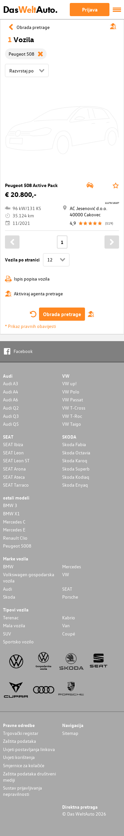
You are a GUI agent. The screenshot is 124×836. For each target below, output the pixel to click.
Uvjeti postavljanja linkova (29, 749)
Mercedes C (14, 522)
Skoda (9, 597)
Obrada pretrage (62, 314)
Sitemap (70, 733)
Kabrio (68, 617)
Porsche (70, 597)
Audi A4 (10, 392)
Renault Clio (15, 538)
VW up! (69, 383)
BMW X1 (11, 513)
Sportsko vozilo (18, 641)
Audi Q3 (11, 416)
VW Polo (70, 392)
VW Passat (72, 399)
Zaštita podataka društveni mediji (29, 776)
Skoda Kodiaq (75, 477)
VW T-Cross (73, 408)
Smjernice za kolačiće (23, 765)
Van (66, 625)
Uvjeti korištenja (19, 757)
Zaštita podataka (19, 741)
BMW (8, 566)
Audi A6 (10, 399)
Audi (7, 589)
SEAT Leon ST (16, 460)
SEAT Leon (13, 452)
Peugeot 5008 (17, 546)
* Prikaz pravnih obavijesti (30, 326)
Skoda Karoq (74, 460)
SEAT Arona (14, 469)
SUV (7, 634)
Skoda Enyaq (75, 485)
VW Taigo (71, 424)
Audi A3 (10, 383)
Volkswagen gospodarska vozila (28, 577)
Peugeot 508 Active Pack (31, 185)
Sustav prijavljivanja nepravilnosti (22, 791)
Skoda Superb (76, 469)
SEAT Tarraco (16, 485)
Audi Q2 (11, 408)
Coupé (68, 634)
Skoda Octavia (76, 452)
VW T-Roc (72, 416)
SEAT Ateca (14, 477)
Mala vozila (14, 625)
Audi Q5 (11, 424)
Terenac (11, 617)
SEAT (67, 589)
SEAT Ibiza (13, 444)
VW (65, 574)
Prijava (90, 9)
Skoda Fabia (74, 444)
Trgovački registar (20, 733)
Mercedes (71, 566)
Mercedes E (14, 529)
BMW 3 (10, 505)
